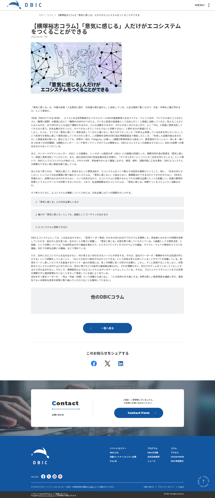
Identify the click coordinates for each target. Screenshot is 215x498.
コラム (50, 15)
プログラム (152, 448)
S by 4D (113, 461)
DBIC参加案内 (177, 461)
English (181, 487)
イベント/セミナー (118, 448)
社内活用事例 (153, 457)
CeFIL (91, 487)
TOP (41, 15)
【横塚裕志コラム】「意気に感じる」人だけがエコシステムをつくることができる (98, 15)
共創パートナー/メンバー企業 (123, 457)
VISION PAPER (177, 457)
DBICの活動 (153, 452)
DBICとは (114, 452)
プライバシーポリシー (166, 487)
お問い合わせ (149, 487)
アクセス (175, 452)
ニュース (151, 461)
